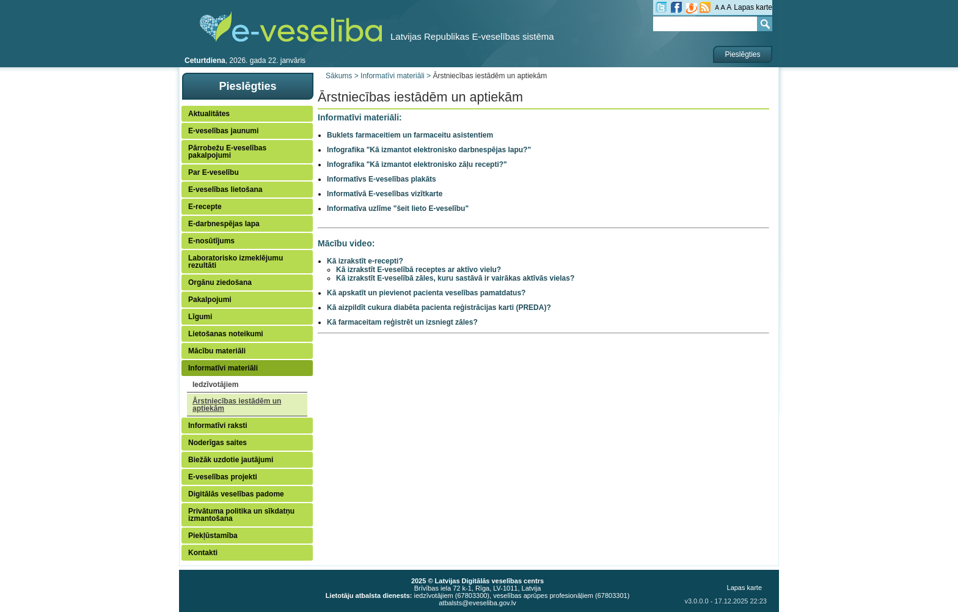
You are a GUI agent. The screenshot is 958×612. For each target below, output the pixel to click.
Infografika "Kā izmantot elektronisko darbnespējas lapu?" (429, 150)
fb (676, 7)
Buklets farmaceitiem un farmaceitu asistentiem (410, 135)
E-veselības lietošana (225, 189)
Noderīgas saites (217, 442)
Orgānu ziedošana (220, 282)
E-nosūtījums (211, 241)
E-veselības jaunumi (223, 131)
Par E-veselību (213, 172)
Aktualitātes (209, 113)
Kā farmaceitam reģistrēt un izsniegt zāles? (402, 322)
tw (661, 7)
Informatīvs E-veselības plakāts (381, 179)
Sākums (339, 76)
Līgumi (200, 316)
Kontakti (203, 552)
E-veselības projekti (222, 477)
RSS (705, 7)
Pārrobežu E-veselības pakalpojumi (227, 152)
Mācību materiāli (217, 351)
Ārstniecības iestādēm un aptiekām (236, 405)
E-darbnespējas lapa (224, 223)
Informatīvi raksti (217, 425)
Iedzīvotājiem (215, 384)
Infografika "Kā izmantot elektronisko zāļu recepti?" (417, 164)
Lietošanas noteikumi (225, 334)
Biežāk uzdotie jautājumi (230, 459)
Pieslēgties (742, 54)
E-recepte (205, 206)
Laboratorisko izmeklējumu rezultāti (235, 262)
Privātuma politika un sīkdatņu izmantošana (241, 515)
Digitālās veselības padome (236, 494)
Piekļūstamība (213, 535)
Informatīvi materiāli (223, 368)
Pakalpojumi (210, 299)
